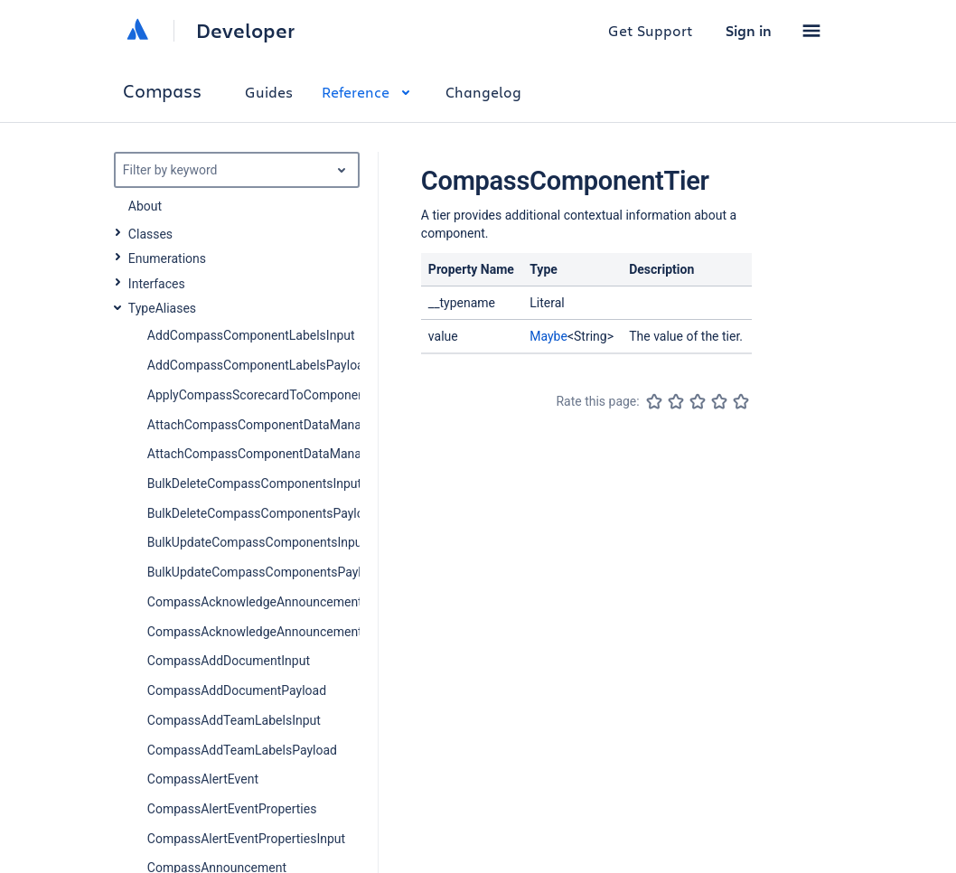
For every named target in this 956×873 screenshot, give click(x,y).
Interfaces (156, 284)
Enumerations (167, 258)
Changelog (483, 91)
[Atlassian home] (137, 30)
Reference (369, 91)
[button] (811, 30)
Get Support (650, 30)
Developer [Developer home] (245, 31)
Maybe (548, 336)
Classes (150, 234)
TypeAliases (162, 308)
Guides (269, 91)
